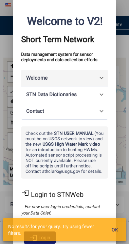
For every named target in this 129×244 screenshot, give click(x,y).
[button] (64, 78)
